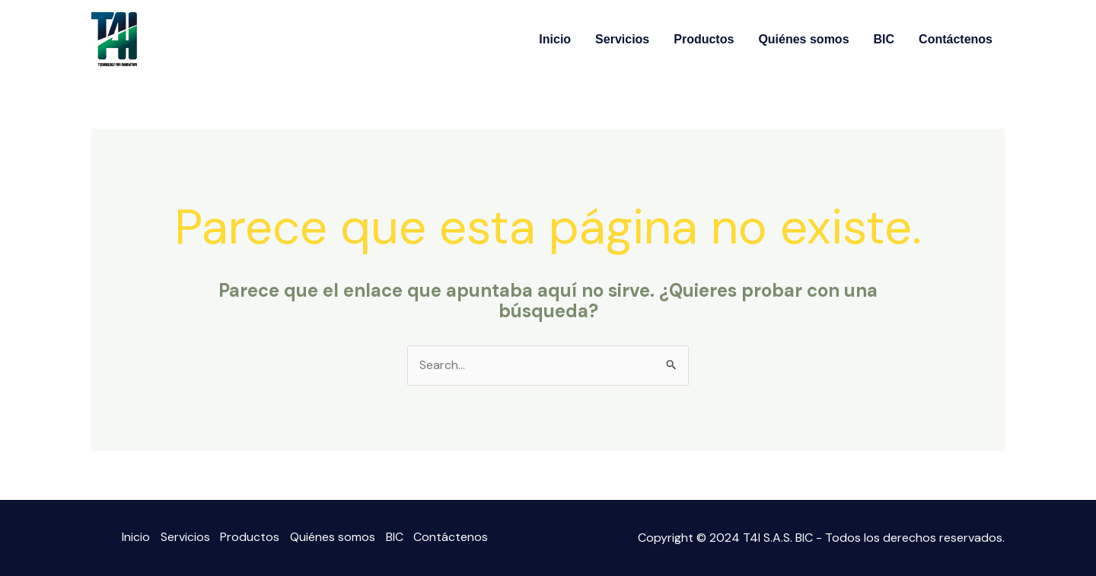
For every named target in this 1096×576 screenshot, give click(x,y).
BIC (884, 39)
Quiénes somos (803, 39)
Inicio (555, 39)
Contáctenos (955, 39)
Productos (704, 39)
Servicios (622, 39)
